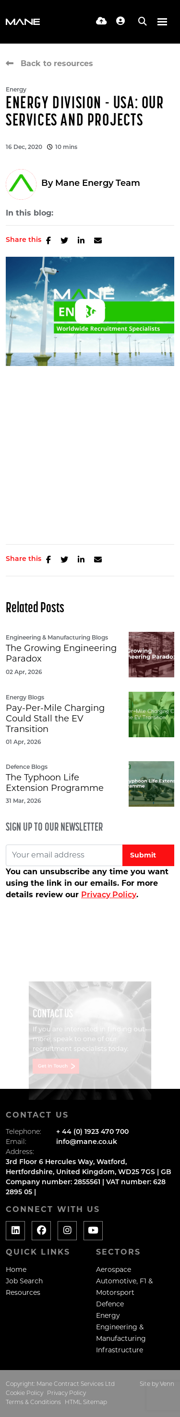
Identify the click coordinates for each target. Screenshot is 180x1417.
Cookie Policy (24, 1393)
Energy (16, 90)
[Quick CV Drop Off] (101, 21)
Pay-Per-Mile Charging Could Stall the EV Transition (55, 718)
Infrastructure (119, 1350)
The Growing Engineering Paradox (61, 653)
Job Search (24, 1281)
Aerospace (113, 1269)
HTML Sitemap (86, 1403)
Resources (23, 1292)
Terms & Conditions (33, 1403)
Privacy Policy (108, 895)
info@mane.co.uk (86, 1142)
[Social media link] (15, 1230)
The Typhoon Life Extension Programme (55, 783)
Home (16, 1269)
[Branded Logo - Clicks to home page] (23, 22)
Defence (110, 1304)
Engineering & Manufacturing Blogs (57, 638)
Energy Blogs (25, 698)
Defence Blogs (27, 767)
